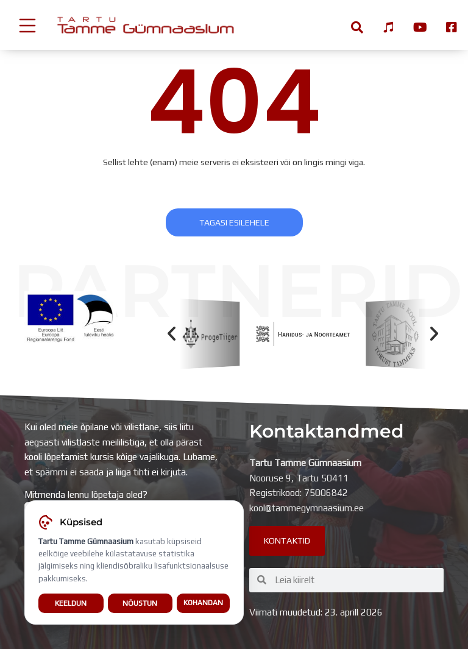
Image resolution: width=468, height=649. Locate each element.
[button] (171, 333)
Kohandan (203, 606)
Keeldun (71, 606)
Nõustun (139, 606)
